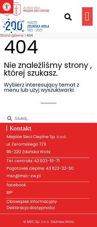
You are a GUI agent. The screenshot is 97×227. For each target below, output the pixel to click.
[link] (6, 6)
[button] (68, 17)
